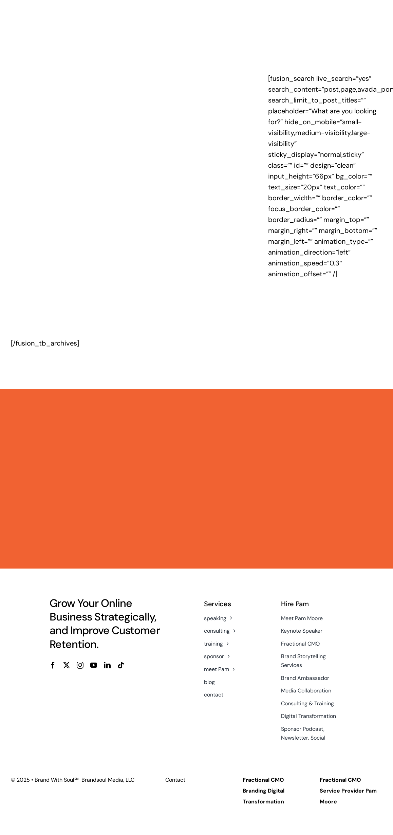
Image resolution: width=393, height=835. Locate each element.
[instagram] (80, 665)
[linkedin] (107, 665)
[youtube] (93, 665)
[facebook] (53, 665)
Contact (175, 779)
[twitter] (66, 665)
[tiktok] (120, 665)
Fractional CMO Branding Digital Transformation (263, 790)
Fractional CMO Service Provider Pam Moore (348, 790)
